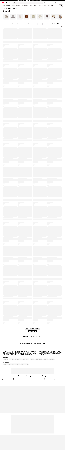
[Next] (60, 17)
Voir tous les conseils (24, 364)
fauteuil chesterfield (9, 338)
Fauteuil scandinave (39, 359)
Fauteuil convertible (18, 359)
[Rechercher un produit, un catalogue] (14, 3)
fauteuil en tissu (16, 338)
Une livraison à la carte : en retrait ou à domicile (58, 381)
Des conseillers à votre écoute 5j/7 (37, 381)
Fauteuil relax (11, 359)
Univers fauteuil (12, 8)
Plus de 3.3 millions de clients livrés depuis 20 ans (27, 381)
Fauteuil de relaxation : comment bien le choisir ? (12, 364)
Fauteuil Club (32, 359)
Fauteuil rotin (46, 359)
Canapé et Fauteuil (7, 8)
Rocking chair (51, 359)
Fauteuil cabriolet (26, 359)
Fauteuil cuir (6, 359)
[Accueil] (3, 8)
